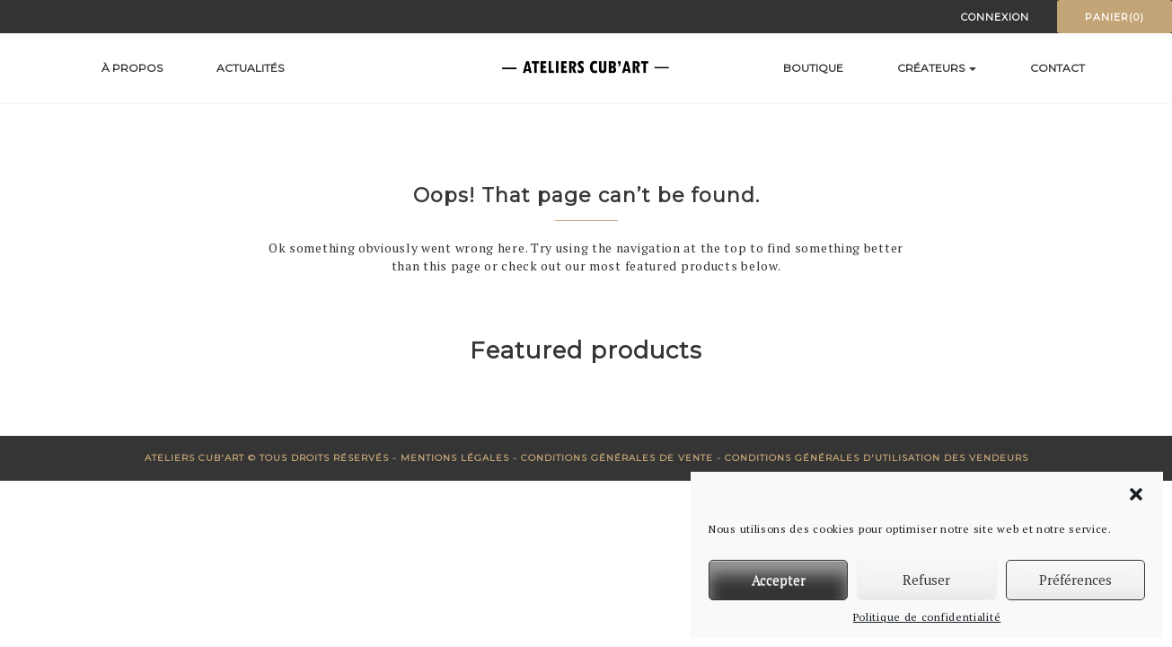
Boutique (813, 68)
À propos (132, 68)
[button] (1136, 494)
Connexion (995, 17)
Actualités (250, 68)
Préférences (1075, 580)
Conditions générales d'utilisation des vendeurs (876, 458)
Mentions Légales (455, 458)
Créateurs (936, 68)
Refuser (926, 580)
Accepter (779, 580)
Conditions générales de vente (617, 458)
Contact (1057, 68)
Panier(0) (1114, 17)
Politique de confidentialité (927, 617)
